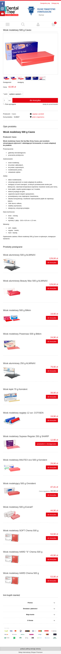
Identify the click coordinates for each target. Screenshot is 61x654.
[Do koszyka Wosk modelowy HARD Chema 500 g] (52, 581)
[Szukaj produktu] (23, 24)
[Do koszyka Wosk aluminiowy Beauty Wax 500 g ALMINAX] (52, 288)
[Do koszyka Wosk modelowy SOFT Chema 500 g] (52, 538)
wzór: (5, 94)
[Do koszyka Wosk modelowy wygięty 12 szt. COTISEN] (52, 420)
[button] (7, 24)
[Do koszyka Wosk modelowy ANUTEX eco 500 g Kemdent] (52, 467)
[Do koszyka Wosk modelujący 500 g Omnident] (52, 495)
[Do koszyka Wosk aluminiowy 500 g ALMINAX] (52, 262)
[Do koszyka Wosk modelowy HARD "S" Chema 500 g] (52, 559)
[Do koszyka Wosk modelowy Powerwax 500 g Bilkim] (52, 341)
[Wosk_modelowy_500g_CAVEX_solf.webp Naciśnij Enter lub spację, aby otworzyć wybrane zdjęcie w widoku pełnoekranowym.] (30, 53)
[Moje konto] (38, 24)
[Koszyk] (53, 24)
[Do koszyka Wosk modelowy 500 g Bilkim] (52, 318)
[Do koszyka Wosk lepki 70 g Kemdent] (52, 397)
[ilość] (5, 100)
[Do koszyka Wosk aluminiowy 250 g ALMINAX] (52, 371)
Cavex (14, 114)
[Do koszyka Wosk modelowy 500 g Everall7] (52, 514)
